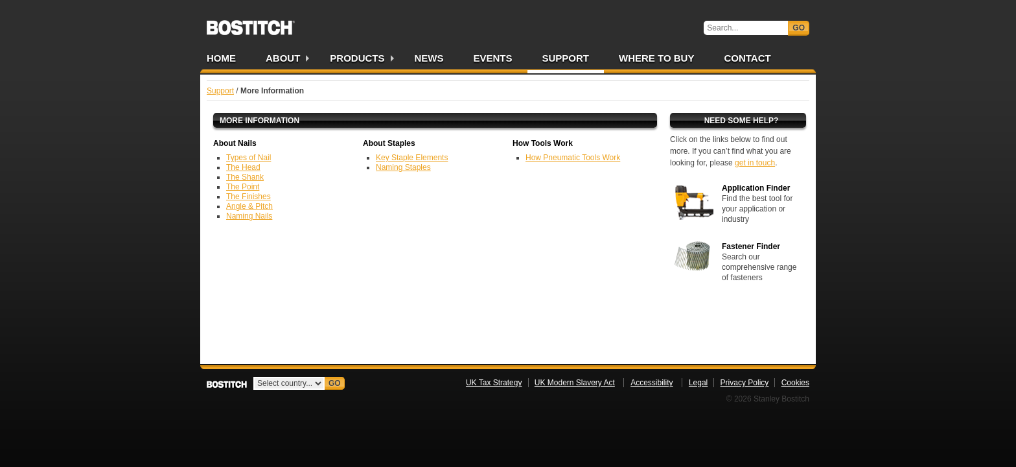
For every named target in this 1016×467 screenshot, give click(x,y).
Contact (747, 58)
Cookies (795, 382)
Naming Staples (403, 167)
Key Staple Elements (412, 157)
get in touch (755, 162)
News (429, 58)
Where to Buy (656, 58)
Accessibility (651, 382)
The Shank (245, 177)
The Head (243, 167)
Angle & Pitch (249, 206)
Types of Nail (248, 157)
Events (493, 58)
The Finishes (248, 196)
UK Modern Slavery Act (575, 382)
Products (357, 58)
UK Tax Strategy (494, 382)
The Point (242, 186)
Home (221, 58)
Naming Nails (249, 216)
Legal (698, 382)
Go (798, 27)
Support (566, 58)
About (283, 58)
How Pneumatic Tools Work (572, 157)
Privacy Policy (745, 382)
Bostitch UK (251, 23)
